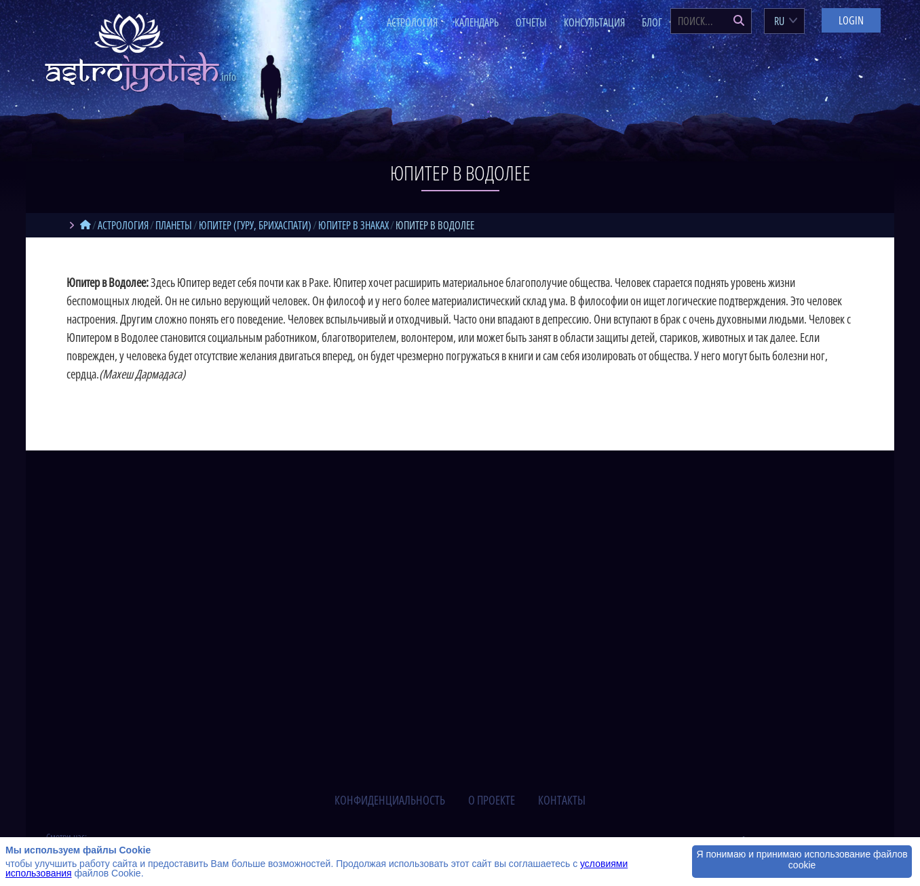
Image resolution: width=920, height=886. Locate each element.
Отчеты (531, 22)
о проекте (491, 800)
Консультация (594, 22)
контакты (562, 800)
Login (851, 20)
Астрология (412, 22)
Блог (652, 22)
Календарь (477, 22)
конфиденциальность (389, 800)
